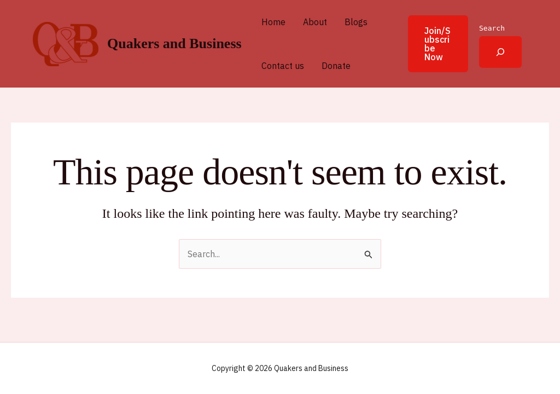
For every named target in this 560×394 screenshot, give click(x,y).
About (315, 21)
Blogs (356, 21)
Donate (336, 65)
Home (273, 21)
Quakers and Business (174, 43)
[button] (431, 43)
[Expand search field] (500, 52)
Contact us (282, 65)
